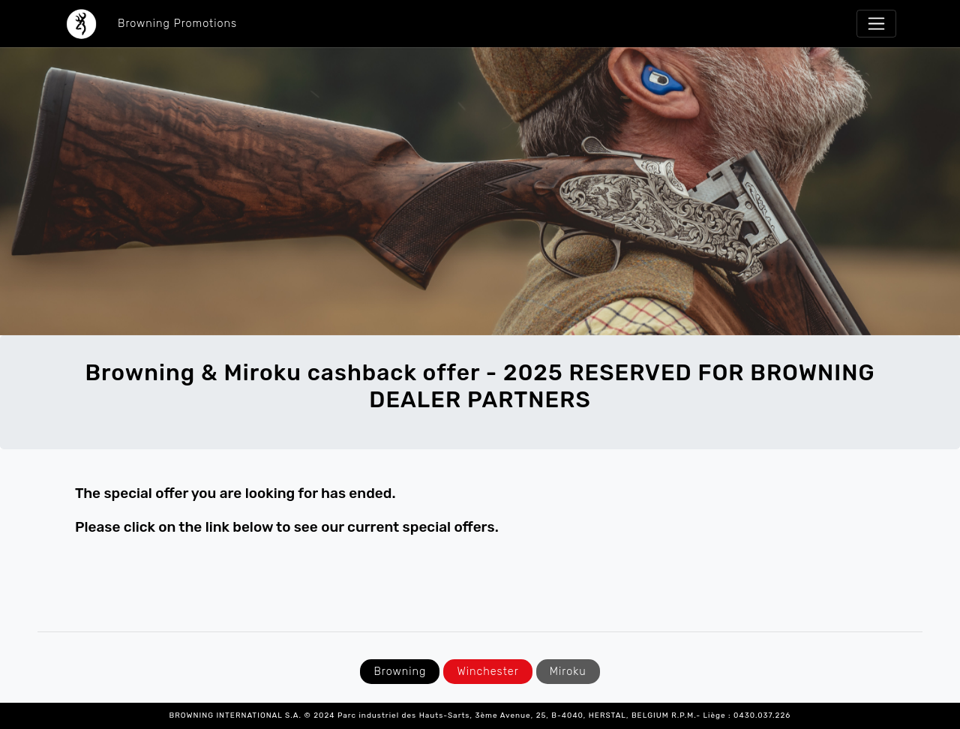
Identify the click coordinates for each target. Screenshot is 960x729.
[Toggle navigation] (876, 24)
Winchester (487, 671)
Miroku (568, 671)
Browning (400, 671)
